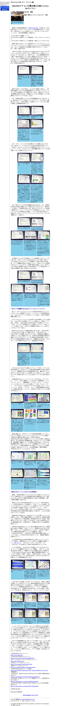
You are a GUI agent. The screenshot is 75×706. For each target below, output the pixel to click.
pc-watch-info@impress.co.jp (27, 699)
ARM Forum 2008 (33, 28)
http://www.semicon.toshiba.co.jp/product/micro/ (23, 667)
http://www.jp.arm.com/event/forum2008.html (22, 658)
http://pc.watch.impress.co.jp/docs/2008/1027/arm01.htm (25, 676)
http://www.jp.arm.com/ (17, 655)
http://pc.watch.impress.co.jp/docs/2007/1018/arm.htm (24, 686)
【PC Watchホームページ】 (30, 695)
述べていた (17, 542)
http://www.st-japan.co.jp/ (17, 661)
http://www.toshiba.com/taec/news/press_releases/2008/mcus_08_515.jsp (29, 670)
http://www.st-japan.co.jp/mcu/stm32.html (21, 664)
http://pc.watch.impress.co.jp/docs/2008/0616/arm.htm (24, 681)
